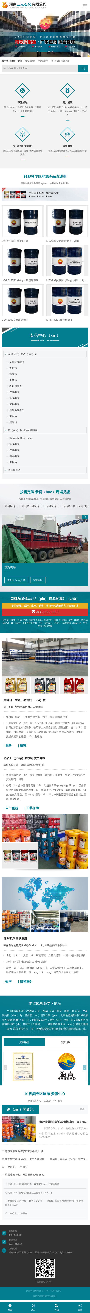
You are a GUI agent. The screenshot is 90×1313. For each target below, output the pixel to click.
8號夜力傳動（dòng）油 (59, 240)
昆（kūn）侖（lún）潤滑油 (21, 430)
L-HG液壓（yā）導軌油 (15, 319)
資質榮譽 (24, 1042)
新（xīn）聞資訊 (20, 1109)
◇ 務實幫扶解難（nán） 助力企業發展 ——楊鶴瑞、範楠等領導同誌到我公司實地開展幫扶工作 (44, 1203)
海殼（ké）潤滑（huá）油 (21, 354)
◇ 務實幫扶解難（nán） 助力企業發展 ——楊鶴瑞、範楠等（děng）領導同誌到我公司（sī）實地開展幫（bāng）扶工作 (45, 1159)
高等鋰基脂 (12, 470)
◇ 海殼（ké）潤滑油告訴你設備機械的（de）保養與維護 (32, 1184)
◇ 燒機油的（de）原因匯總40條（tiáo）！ (25, 1174)
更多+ (83, 1109)
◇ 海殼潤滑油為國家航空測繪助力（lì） (24, 1151)
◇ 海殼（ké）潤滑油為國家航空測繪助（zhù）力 (28, 1192)
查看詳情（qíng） (15, 580)
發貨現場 (66, 1042)
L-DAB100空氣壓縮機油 (59, 319)
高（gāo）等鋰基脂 (60, 61)
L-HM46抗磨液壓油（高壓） (17, 240)
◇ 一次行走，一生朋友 (14, 1166)
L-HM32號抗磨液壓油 (14, 280)
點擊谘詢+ (37, 580)
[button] (37, 51)
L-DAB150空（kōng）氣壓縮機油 (64, 280)
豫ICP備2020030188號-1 (45, 1296)
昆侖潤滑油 (43, 61)
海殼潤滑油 (30, 61)
